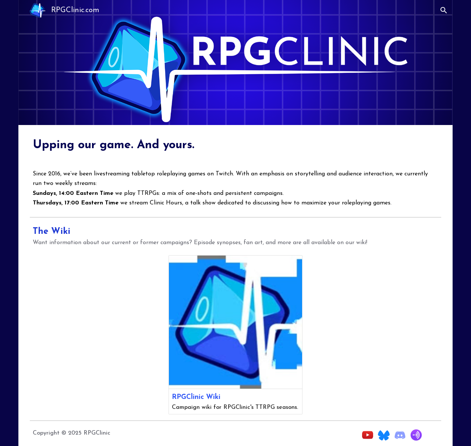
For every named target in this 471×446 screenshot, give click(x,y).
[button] (444, 10)
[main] (235, 144)
